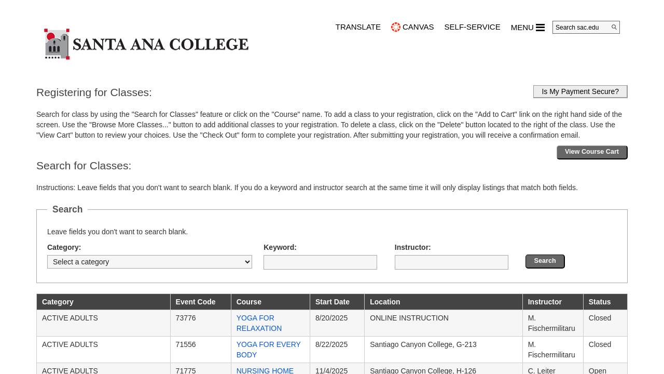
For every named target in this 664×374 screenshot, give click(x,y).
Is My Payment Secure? (580, 91)
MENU (528, 27)
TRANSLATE (358, 26)
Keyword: (280, 247)
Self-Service (473, 26)
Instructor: (413, 247)
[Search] (614, 27)
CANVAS (418, 26)
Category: (64, 247)
